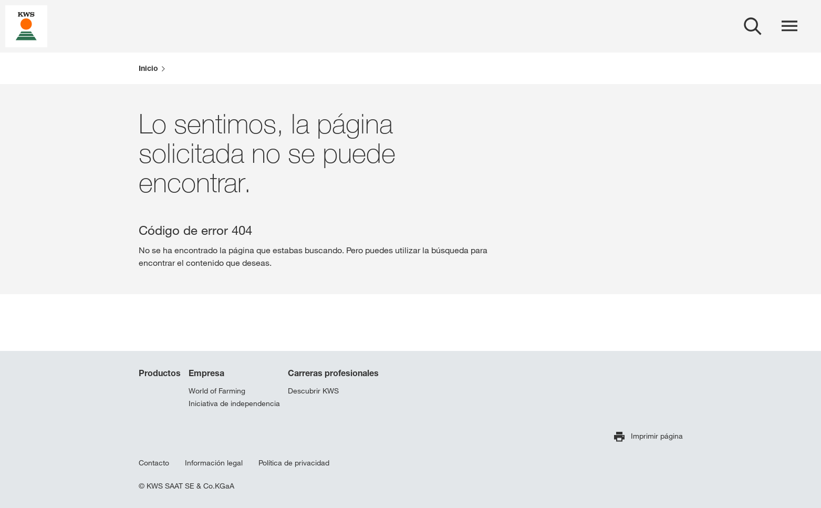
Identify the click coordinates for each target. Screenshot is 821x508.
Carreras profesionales (333, 373)
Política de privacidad (293, 463)
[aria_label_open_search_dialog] (752, 26)
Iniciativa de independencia (234, 403)
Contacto (154, 463)
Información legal (214, 463)
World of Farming (217, 391)
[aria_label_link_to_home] (26, 25)
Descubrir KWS (313, 391)
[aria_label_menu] (789, 26)
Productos (160, 373)
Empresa (206, 373)
